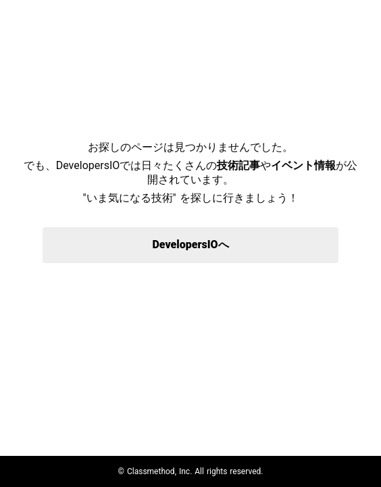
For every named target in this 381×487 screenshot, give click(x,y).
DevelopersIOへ (190, 244)
